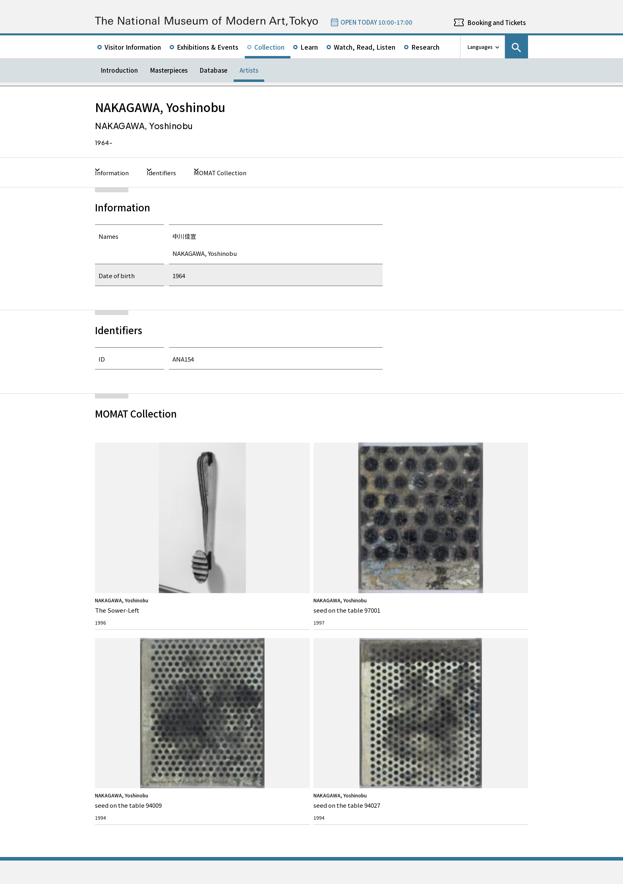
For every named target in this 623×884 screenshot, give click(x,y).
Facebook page (479, 600)
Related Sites (313, 845)
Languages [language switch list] (480, 46)
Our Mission (115, 643)
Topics (329, 628)
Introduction (119, 70)
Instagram (501, 600)
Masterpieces (169, 70)
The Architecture (120, 680)
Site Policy (112, 876)
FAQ (217, 628)
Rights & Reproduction (237, 643)
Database (213, 70)
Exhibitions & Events (207, 47)
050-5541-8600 (344, 748)
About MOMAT (123, 628)
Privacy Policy (146, 876)
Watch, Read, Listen (364, 47)
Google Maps (333, 727)
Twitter (458, 600)
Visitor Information (132, 47)
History (110, 667)
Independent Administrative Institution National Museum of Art (185, 845)
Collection (269, 47)
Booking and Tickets (497, 22)
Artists (249, 70)
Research (425, 47)
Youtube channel (522, 600)
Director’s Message (123, 655)
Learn (309, 47)
